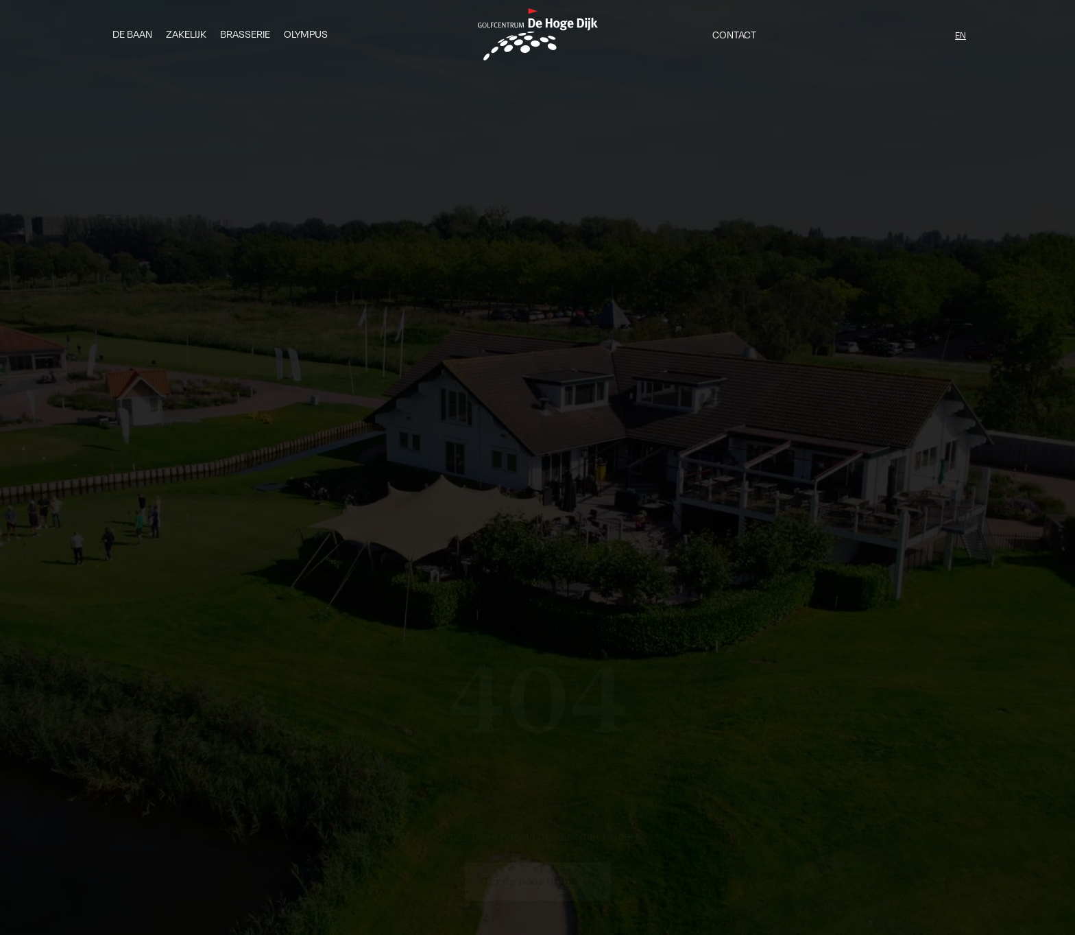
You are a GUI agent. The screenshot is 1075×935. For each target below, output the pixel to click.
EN (960, 34)
